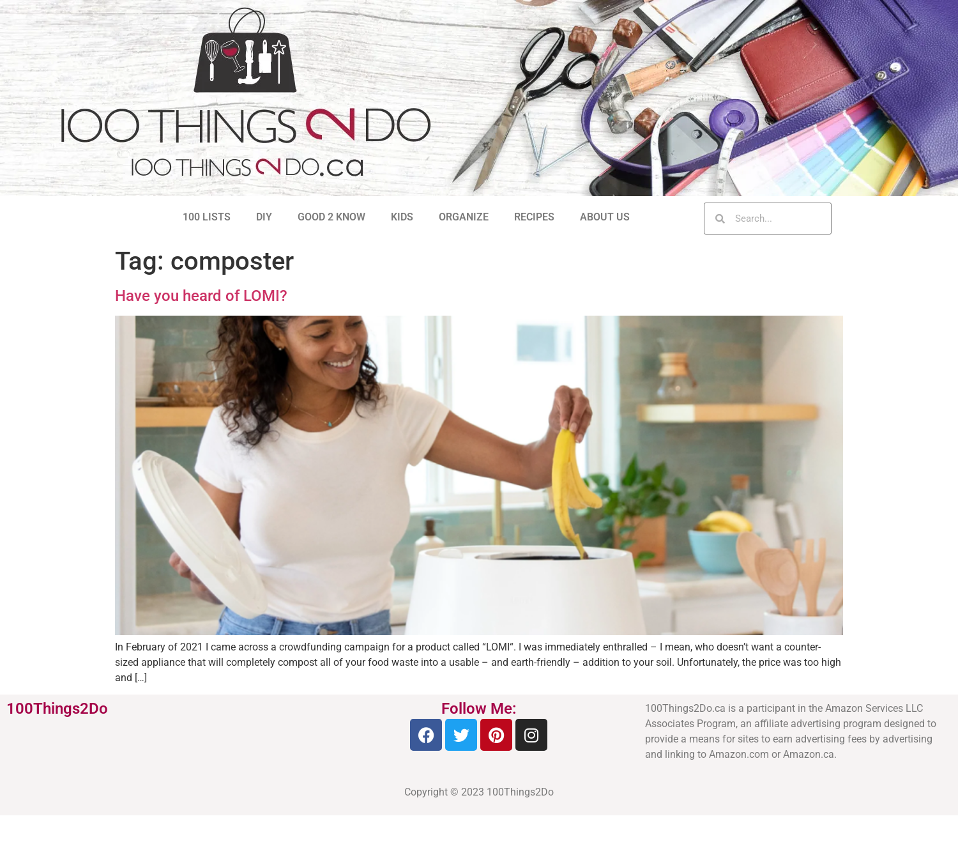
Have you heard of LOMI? (201, 296)
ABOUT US (605, 217)
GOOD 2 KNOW (331, 217)
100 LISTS (207, 217)
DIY (264, 217)
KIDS (402, 217)
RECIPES (534, 217)
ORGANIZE (464, 217)
